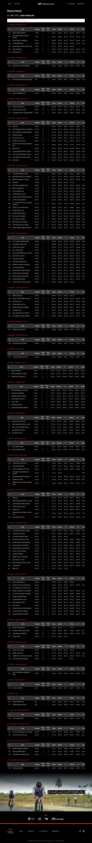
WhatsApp (81, 4)
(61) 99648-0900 (70, 4)
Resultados (17, 3)
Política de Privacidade (59, 840)
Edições (9, 3)
